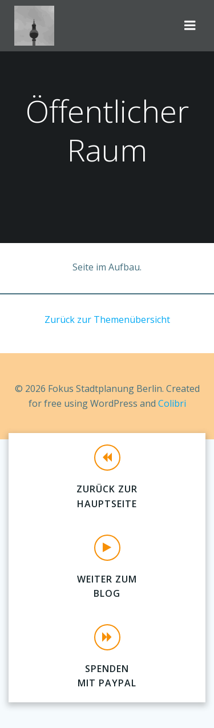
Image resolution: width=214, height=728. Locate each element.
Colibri (172, 403)
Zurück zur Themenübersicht (107, 319)
